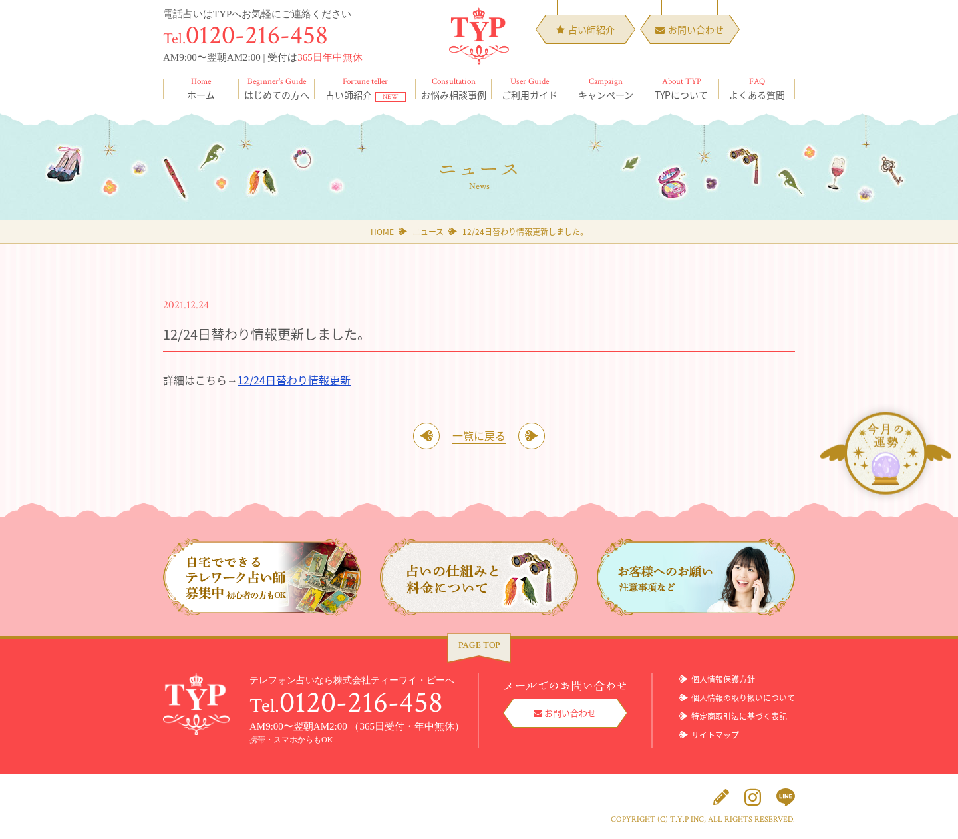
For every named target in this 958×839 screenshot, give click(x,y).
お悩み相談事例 (454, 88)
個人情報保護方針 (723, 679)
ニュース (428, 232)
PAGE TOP (479, 645)
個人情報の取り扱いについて (743, 698)
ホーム (201, 88)
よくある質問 (757, 88)
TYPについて (681, 88)
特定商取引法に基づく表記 (739, 716)
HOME (382, 232)
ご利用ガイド (529, 88)
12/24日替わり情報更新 (294, 380)
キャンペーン (605, 88)
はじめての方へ (277, 88)
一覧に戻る (479, 435)
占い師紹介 (365, 88)
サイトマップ (715, 735)
